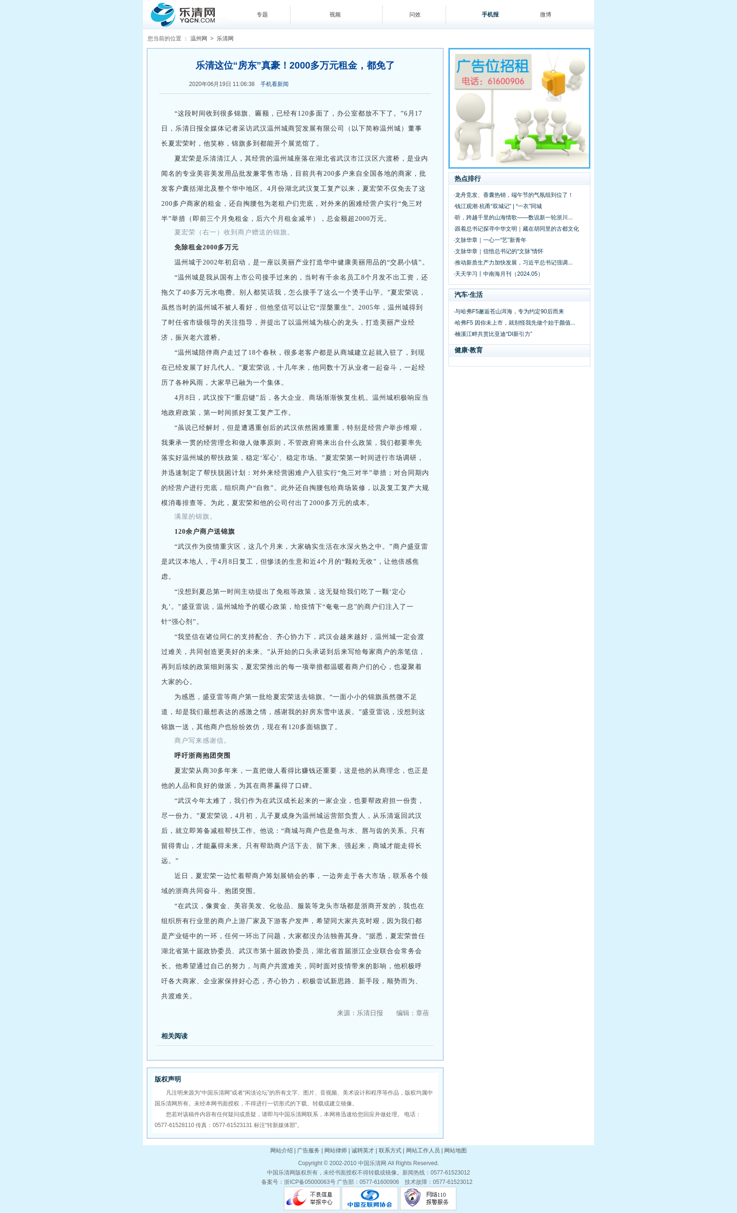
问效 (415, 14)
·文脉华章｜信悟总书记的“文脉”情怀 (498, 251)
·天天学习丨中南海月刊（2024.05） (498, 274)
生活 (476, 294)
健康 (461, 350)
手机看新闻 (274, 84)
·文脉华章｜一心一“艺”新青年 (490, 240)
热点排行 (468, 178)
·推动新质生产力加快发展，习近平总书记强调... (513, 262)
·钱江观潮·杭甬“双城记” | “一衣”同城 (498, 206)
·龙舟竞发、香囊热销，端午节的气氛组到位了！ (513, 195)
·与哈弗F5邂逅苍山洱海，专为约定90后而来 (509, 311)
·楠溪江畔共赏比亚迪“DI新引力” (493, 334)
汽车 (461, 294)
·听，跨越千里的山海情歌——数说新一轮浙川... (513, 217)
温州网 (198, 38)
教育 (476, 350)
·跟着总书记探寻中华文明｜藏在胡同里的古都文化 (516, 228)
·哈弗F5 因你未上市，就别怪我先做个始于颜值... (514, 322)
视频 (335, 14)
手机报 (490, 14)
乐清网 (225, 38)
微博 (545, 14)
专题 (262, 14)
